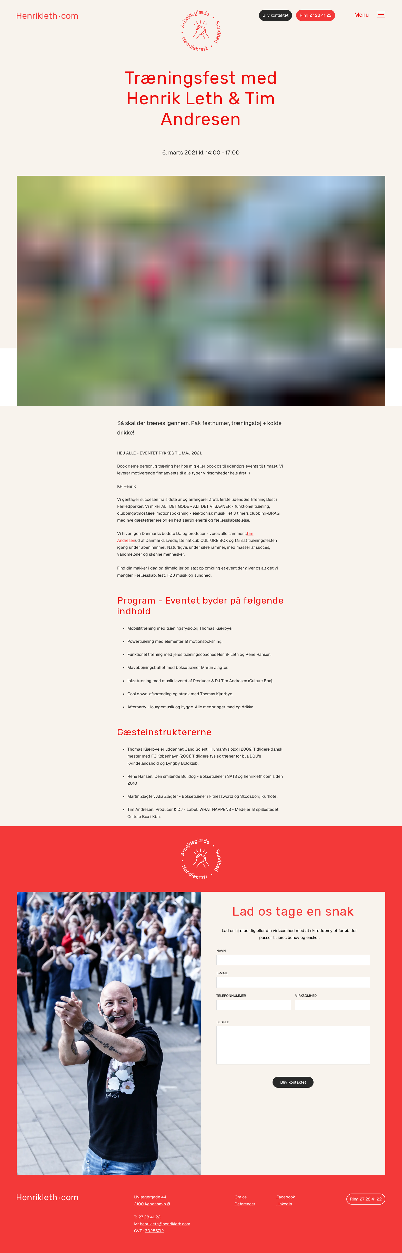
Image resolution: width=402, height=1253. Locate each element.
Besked (222, 1022)
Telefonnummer (231, 996)
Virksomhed (306, 996)
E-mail (222, 973)
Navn (221, 951)
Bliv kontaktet (275, 15)
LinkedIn (284, 1204)
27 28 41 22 (149, 1217)
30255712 (154, 1231)
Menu (361, 14)
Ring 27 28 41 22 (315, 15)
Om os (241, 1197)
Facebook (285, 1197)
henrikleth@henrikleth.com (165, 1224)
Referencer (245, 1204)
